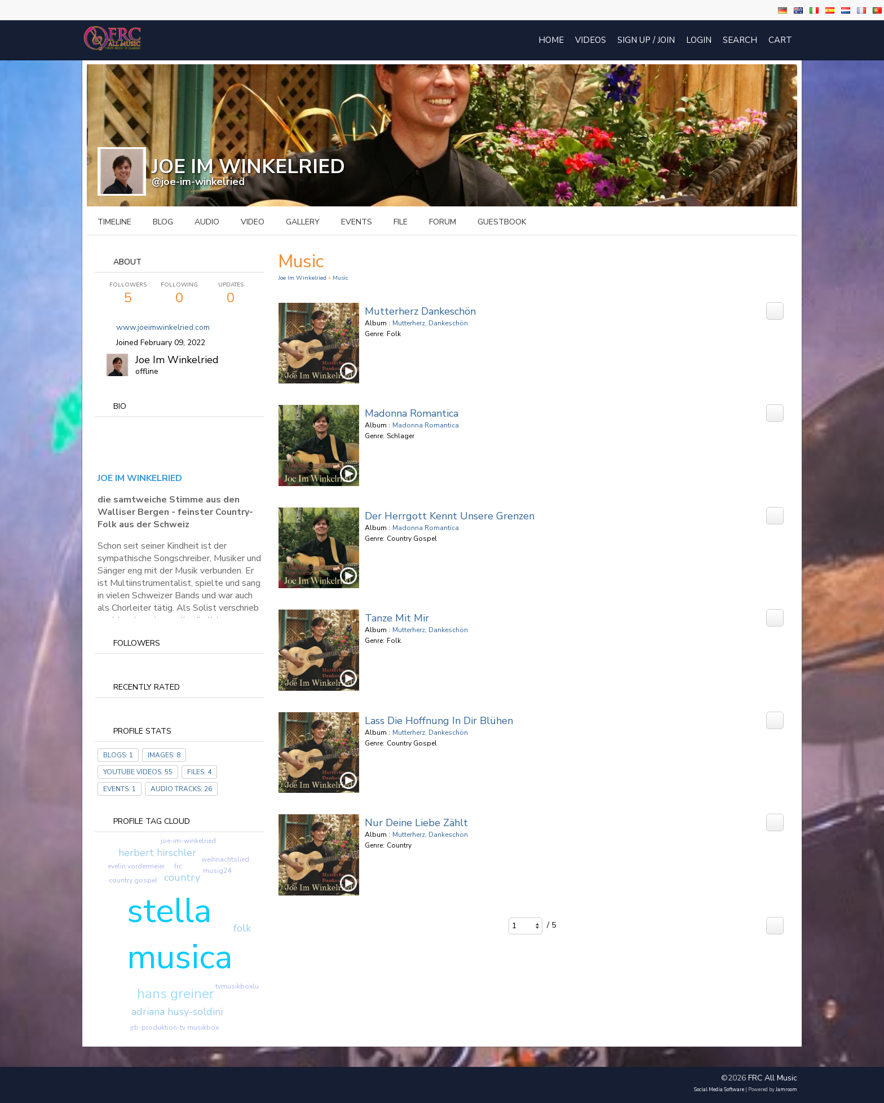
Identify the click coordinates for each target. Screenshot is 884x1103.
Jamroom (786, 1089)
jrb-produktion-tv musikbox (174, 1027)
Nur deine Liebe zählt (416, 823)
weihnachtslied (225, 859)
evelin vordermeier (136, 866)
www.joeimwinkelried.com (163, 327)
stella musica (179, 934)
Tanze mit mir (397, 618)
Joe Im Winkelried (177, 360)
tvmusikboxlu (237, 986)
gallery (303, 222)
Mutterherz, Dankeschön (430, 323)
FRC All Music (772, 1078)
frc (178, 866)
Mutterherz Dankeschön (420, 311)
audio (207, 222)
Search (740, 40)
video (252, 222)
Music (340, 277)
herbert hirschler (157, 852)
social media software (719, 1089)
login (698, 40)
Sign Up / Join (646, 40)
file (401, 222)
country (182, 877)
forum (442, 222)
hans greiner (175, 994)
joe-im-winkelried (188, 840)
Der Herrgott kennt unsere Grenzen (449, 516)
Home (551, 40)
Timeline (114, 222)
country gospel (133, 880)
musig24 (217, 870)
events (356, 222)
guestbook (502, 222)
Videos (590, 40)
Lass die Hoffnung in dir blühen (439, 720)
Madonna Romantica (411, 413)
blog (163, 222)
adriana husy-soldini (177, 1011)
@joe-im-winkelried (198, 181)
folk (242, 928)
